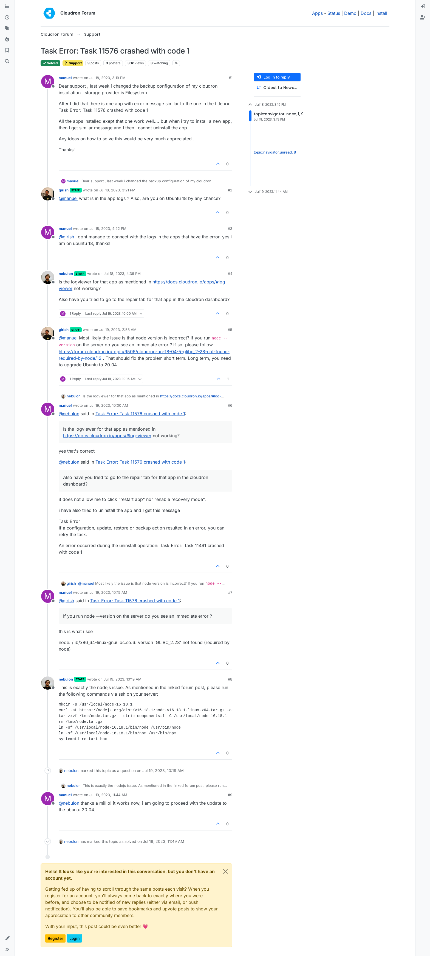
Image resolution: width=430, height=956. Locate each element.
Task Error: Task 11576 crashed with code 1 (140, 413)
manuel (65, 78)
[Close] (225, 871)
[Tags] (7, 28)
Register (55, 938)
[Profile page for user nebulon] (47, 277)
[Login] (423, 6)
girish (64, 190)
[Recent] (7, 17)
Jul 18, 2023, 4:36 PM (122, 273)
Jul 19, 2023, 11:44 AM (108, 795)
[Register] (423, 17)
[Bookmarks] (7, 50)
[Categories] (7, 6)
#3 (230, 228)
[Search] (7, 61)
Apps (317, 13)
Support (73, 63)
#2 (230, 190)
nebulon (66, 273)
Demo (350, 13)
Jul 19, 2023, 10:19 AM (123, 679)
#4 (230, 273)
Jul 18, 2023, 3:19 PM (107, 78)
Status (333, 13)
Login (74, 938)
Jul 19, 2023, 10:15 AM (108, 592)
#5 (230, 329)
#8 (230, 679)
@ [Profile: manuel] (68, 198)
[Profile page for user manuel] (47, 81)
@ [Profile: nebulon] (69, 413)
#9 (230, 795)
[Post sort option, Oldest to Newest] (277, 87)
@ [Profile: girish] (66, 236)
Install (381, 13)
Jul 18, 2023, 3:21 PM (117, 190)
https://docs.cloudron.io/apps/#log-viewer (107, 435)
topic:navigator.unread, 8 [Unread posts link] (275, 152)
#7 (230, 592)
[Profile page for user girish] (47, 193)
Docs (366, 13)
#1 (230, 78)
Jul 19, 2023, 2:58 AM (118, 329)
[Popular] (7, 39)
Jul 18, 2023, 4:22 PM (107, 228)
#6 (230, 405)
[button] (7, 938)
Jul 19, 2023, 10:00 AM (108, 405)
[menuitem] (423, 6)
